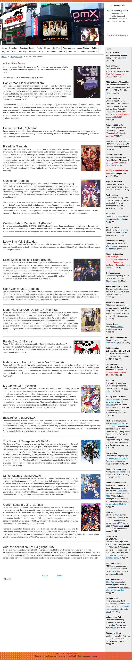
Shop (41, 51)
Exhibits (95, 48)
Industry (22, 51)
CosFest (56, 48)
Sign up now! (111, 281)
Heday (114, 523)
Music (39, 48)
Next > (59, 575)
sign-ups (119, 472)
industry (118, 461)
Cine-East (110, 582)
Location (13, 48)
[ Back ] (7, 579)
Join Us (62, 51)
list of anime (123, 230)
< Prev (45, 575)
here (124, 58)
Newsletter (92, 51)
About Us (72, 51)
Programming (69, 48)
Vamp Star (118, 526)
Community (51, 51)
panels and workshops (118, 458)
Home (4, 48)
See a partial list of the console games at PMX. (118, 493)
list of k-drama (117, 327)
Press (14, 51)
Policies (32, 51)
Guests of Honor (27, 48)
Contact (82, 51)
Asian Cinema (83, 48)
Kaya (117, 515)
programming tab (117, 423)
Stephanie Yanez (113, 399)
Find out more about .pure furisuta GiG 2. (117, 609)
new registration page (119, 289)
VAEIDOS (110, 405)
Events (47, 48)
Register (5, 51)
